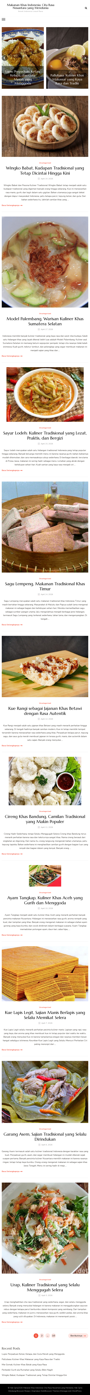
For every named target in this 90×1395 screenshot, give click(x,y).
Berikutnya (76, 1335)
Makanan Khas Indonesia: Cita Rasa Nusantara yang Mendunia (30, 6)
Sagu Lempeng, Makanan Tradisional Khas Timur (45, 586)
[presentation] (5, 58)
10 (54, 1335)
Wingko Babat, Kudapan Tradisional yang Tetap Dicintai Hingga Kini (45, 170)
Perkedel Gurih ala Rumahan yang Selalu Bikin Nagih (27, 1369)
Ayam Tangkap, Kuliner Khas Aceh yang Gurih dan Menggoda (45, 900)
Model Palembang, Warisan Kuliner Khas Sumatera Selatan (45, 321)
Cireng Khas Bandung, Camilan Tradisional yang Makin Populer (45, 819)
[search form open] (86, 8)
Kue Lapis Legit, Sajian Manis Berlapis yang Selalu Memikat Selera (45, 1015)
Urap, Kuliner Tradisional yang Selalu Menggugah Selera (45, 1287)
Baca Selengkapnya (10, 205)
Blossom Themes (52, 1391)
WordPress (77, 1391)
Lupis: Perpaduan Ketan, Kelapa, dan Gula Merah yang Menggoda (33, 1354)
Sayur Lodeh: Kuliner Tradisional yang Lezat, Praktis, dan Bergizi (45, 435)
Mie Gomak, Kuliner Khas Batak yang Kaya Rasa (24, 1364)
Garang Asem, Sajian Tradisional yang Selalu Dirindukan (45, 1137)
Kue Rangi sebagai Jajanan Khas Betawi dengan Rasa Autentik (45, 711)
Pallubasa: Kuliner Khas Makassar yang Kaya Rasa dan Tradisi (31, 1359)
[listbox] (45, 58)
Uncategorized (45, 163)
